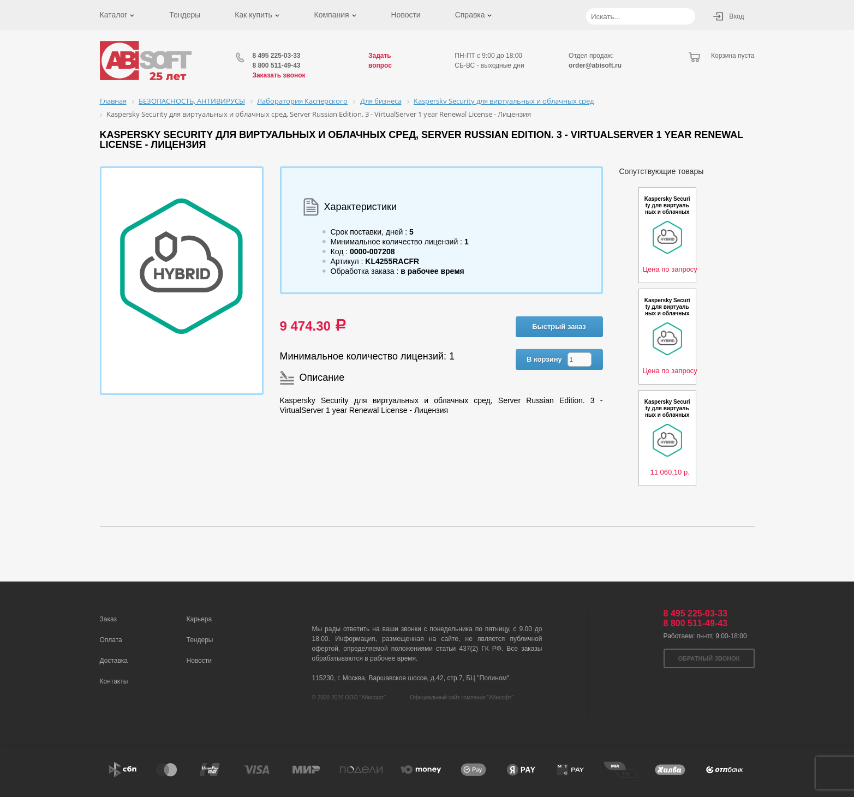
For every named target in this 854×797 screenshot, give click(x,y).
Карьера (199, 619)
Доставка (114, 660)
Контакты (114, 681)
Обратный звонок (709, 658)
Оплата (111, 640)
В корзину (544, 359)
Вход (736, 16)
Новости (405, 14)
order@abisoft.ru (595, 65)
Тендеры (184, 14)
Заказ (108, 619)
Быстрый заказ (559, 326)
